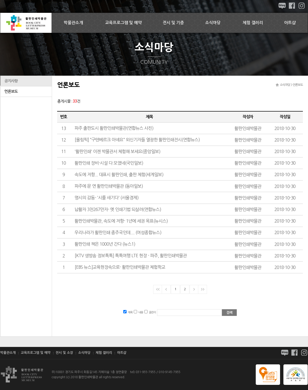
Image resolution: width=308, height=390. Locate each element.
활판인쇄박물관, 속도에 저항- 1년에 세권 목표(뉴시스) (121, 221)
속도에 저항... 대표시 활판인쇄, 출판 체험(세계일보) (119, 174)
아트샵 (290, 23)
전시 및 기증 (173, 23)
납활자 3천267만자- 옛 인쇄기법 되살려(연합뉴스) (118, 209)
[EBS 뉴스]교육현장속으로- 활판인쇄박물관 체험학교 (120, 267)
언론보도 (11, 91)
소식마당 (213, 23)
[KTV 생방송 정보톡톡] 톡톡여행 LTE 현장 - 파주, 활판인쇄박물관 (131, 255)
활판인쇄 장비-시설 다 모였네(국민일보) (109, 163)
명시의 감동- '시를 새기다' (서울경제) (107, 197)
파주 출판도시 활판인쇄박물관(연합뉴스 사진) (114, 128)
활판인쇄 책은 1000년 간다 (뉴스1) (105, 244)
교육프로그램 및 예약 (123, 23)
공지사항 (11, 81)
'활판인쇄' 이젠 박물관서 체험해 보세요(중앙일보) (117, 151)
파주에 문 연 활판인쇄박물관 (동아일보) (109, 186)
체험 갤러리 (253, 23)
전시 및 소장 (64, 352)
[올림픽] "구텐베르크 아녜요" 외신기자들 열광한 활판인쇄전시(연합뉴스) (137, 139)
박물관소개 (73, 23)
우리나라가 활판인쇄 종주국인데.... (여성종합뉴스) (118, 232)
